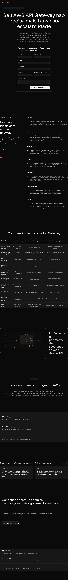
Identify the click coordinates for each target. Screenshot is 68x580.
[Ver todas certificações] (11, 523)
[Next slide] (66, 463)
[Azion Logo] (5, 2)
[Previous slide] (62, 463)
